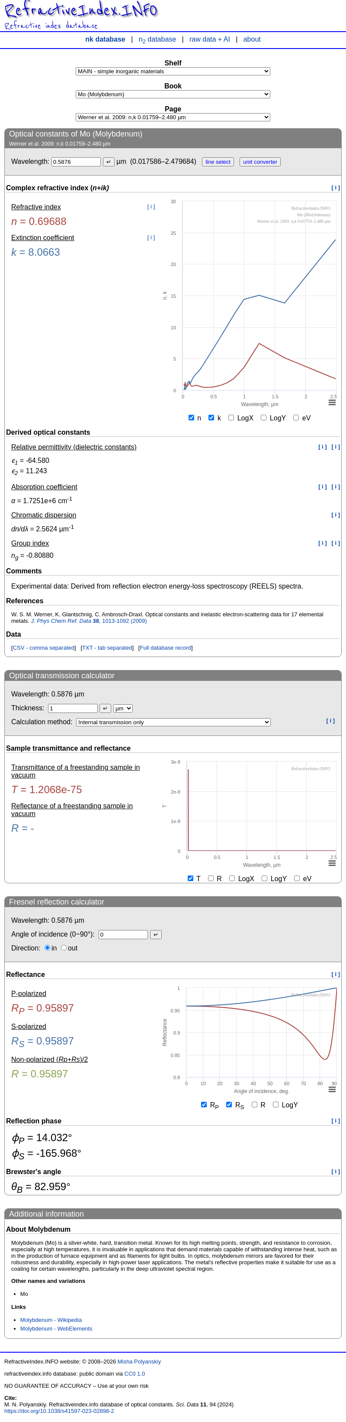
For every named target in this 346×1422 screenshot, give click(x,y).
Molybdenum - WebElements (56, 1328)
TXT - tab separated (107, 647)
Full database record (165, 647)
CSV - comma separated (43, 647)
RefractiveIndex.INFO (80, 10)
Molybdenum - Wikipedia (51, 1320)
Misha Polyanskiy (139, 1361)
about (252, 39)
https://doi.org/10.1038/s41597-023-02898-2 (59, 1411)
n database (157, 39)
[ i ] (336, 187)
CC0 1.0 (135, 1373)
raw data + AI (209, 39)
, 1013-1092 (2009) (89, 621)
